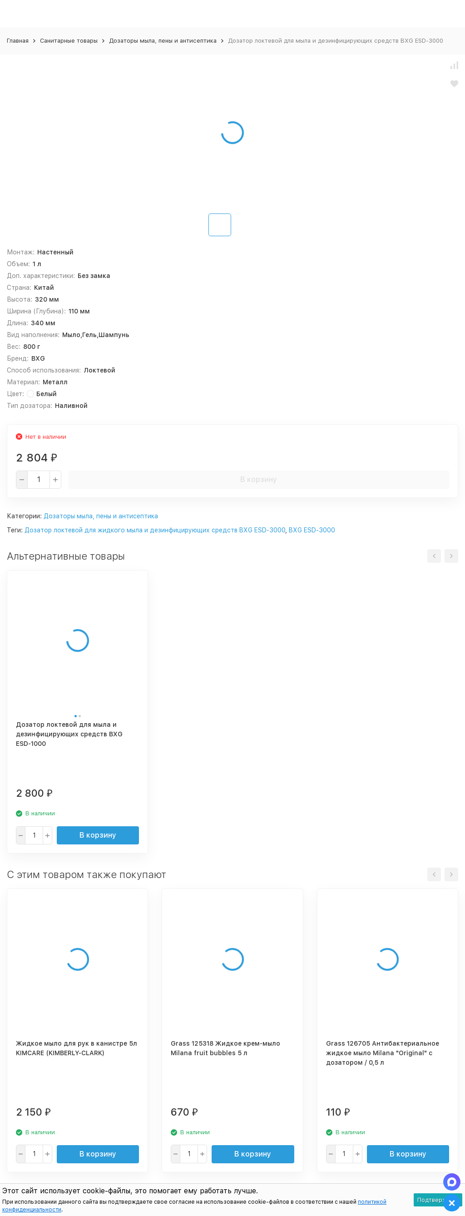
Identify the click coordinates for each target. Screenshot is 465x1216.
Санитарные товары (69, 40)
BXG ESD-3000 (312, 530)
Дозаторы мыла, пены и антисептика (163, 40)
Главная (18, 40)
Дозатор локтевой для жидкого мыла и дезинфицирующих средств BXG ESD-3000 (155, 530)
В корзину (258, 479)
